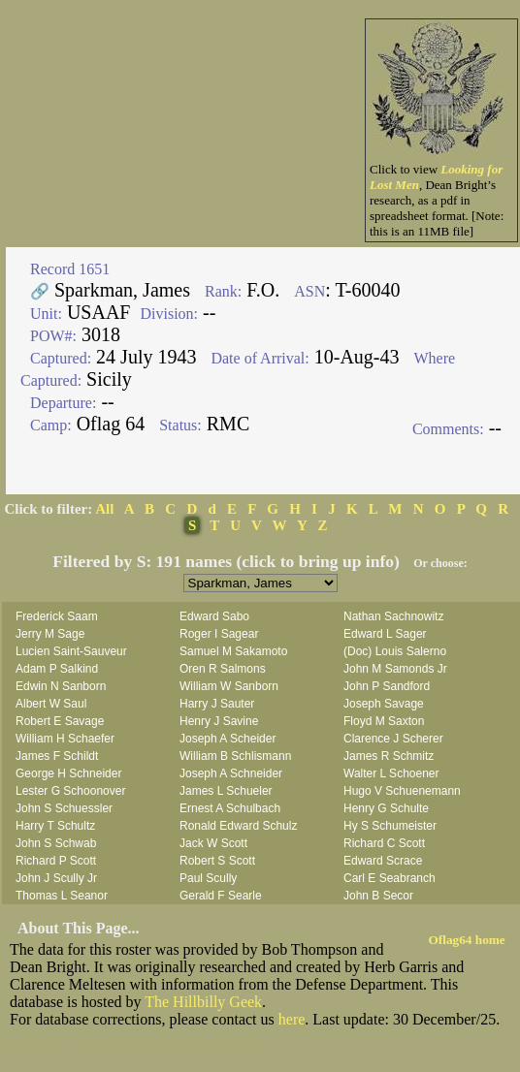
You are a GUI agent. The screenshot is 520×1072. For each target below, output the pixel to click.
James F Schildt (57, 756)
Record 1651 (70, 269)
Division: (169, 313)
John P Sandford (386, 686)
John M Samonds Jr (395, 669)
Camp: (51, 425)
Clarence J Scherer (393, 738)
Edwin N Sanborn (61, 686)
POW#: (53, 336)
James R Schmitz (388, 756)
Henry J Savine (218, 721)
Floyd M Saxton (383, 721)
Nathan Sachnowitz (393, 616)
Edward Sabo (214, 616)
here (292, 1019)
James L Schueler (226, 791)
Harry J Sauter (216, 703)
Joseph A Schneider (230, 773)
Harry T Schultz (55, 826)
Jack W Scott (213, 843)
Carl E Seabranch (389, 878)
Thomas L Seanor (62, 895)
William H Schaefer (65, 738)
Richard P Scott (56, 860)
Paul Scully (208, 878)
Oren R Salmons (222, 669)
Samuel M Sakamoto (233, 651)
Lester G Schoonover (70, 791)
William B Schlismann (235, 756)
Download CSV (51, 1040)
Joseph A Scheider (227, 738)
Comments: (448, 429)
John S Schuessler (64, 808)
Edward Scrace (382, 860)
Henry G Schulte (386, 808)
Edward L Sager (385, 634)
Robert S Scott (217, 860)
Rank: (223, 291)
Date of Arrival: (260, 358)
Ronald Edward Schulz (238, 826)
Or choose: (440, 563)
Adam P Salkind (57, 669)
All (104, 509)
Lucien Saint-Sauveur (71, 651)
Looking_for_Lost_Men (180, 1040)
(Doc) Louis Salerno (394, 651)
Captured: (60, 358)
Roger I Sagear (218, 634)
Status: (180, 425)
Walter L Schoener (391, 773)
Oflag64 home (467, 939)
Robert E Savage (60, 721)
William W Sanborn (228, 686)
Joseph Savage (383, 703)
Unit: (46, 313)
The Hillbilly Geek (203, 1001)
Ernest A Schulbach (229, 808)
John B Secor (378, 895)
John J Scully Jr (56, 878)
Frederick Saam (57, 616)
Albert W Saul (51, 703)
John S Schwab (56, 843)
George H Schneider (68, 773)
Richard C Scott (384, 843)
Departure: (63, 402)
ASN (309, 291)
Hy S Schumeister (390, 826)
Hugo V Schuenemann (402, 791)
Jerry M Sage (50, 634)
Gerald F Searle (220, 895)
